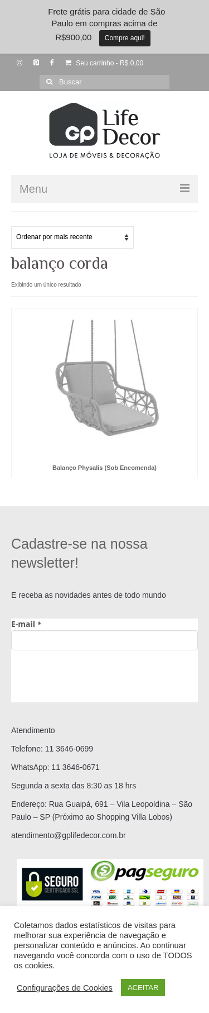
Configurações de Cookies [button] (65, 987)
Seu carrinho (104, 63)
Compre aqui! (125, 38)
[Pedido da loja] (72, 237)
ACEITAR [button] (143, 987)
